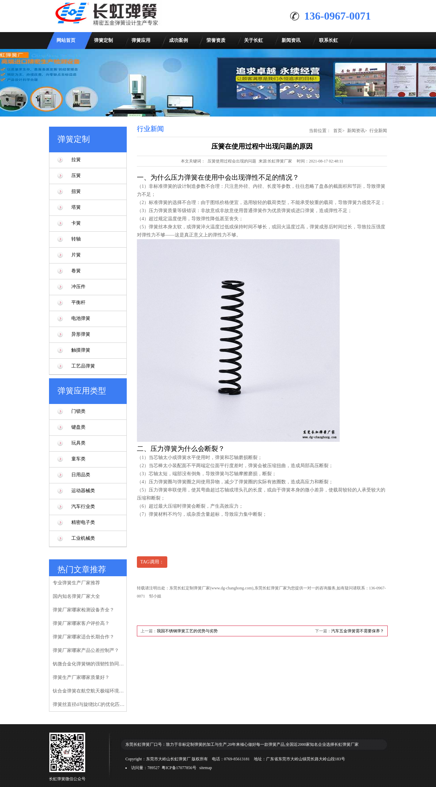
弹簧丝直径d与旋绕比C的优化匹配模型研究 (89, 704)
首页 (337, 130)
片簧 (76, 254)
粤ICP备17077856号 (179, 767)
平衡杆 (78, 302)
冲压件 (78, 286)
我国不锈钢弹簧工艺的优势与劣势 (187, 631)
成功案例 (178, 40)
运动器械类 (83, 490)
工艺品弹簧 (83, 366)
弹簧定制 (103, 40)
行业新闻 (378, 130)
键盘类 (78, 427)
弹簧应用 (140, 40)
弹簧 (219, 457)
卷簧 (76, 270)
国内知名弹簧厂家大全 (76, 596)
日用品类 (80, 474)
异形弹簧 (80, 334)
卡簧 (76, 223)
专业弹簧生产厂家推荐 (76, 582)
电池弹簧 (80, 318)
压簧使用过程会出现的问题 (232, 161)
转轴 (76, 239)
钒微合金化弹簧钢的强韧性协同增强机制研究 (89, 663)
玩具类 (78, 443)
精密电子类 (83, 522)
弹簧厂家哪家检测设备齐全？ (83, 609)
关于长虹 (253, 40)
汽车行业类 (83, 506)
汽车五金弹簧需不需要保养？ (357, 631)
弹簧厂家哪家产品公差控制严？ (86, 650)
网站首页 (65, 40)
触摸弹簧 (80, 350)
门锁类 (78, 411)
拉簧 (76, 159)
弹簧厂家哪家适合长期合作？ (83, 636)
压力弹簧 (158, 210)
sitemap (205, 767)
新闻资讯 (291, 40)
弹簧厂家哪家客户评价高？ (81, 623)
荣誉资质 (216, 40)
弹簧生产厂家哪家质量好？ (81, 677)
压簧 (76, 175)
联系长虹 (328, 40)
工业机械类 (83, 538)
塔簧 (76, 207)
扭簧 (76, 191)
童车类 (78, 458)
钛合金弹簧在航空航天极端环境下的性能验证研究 (89, 690)
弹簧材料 (158, 514)
